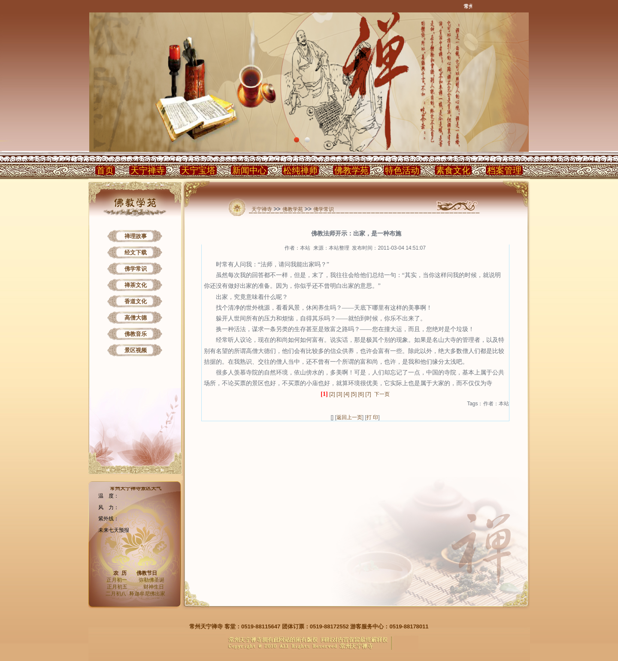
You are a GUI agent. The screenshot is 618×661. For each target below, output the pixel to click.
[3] (339, 394)
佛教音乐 (135, 334)
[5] (354, 394)
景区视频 (135, 350)
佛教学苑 (351, 170)
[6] (361, 394)
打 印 (372, 417)
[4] (346, 394)
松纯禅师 (300, 170)
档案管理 (504, 170)
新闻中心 (249, 170)
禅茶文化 (135, 285)
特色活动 (402, 170)
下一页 (382, 394)
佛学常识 (135, 269)
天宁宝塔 (198, 170)
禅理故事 (135, 236)
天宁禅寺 (147, 170)
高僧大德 (135, 317)
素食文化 (453, 170)
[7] (368, 394)
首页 (105, 170)
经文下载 (135, 252)
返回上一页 (349, 417)
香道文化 (135, 301)
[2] (332, 394)
